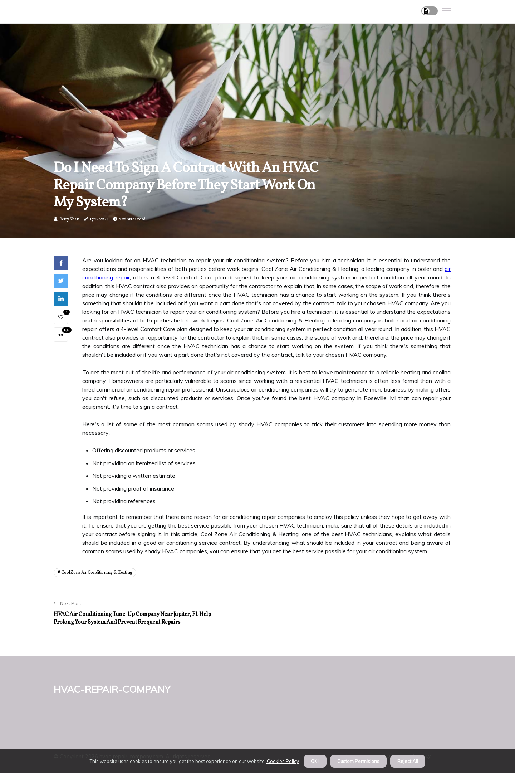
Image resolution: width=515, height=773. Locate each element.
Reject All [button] (407, 761)
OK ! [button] (315, 761)
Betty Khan (69, 219)
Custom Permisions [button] (358, 761)
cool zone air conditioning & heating (96, 572)
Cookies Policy (282, 761)
